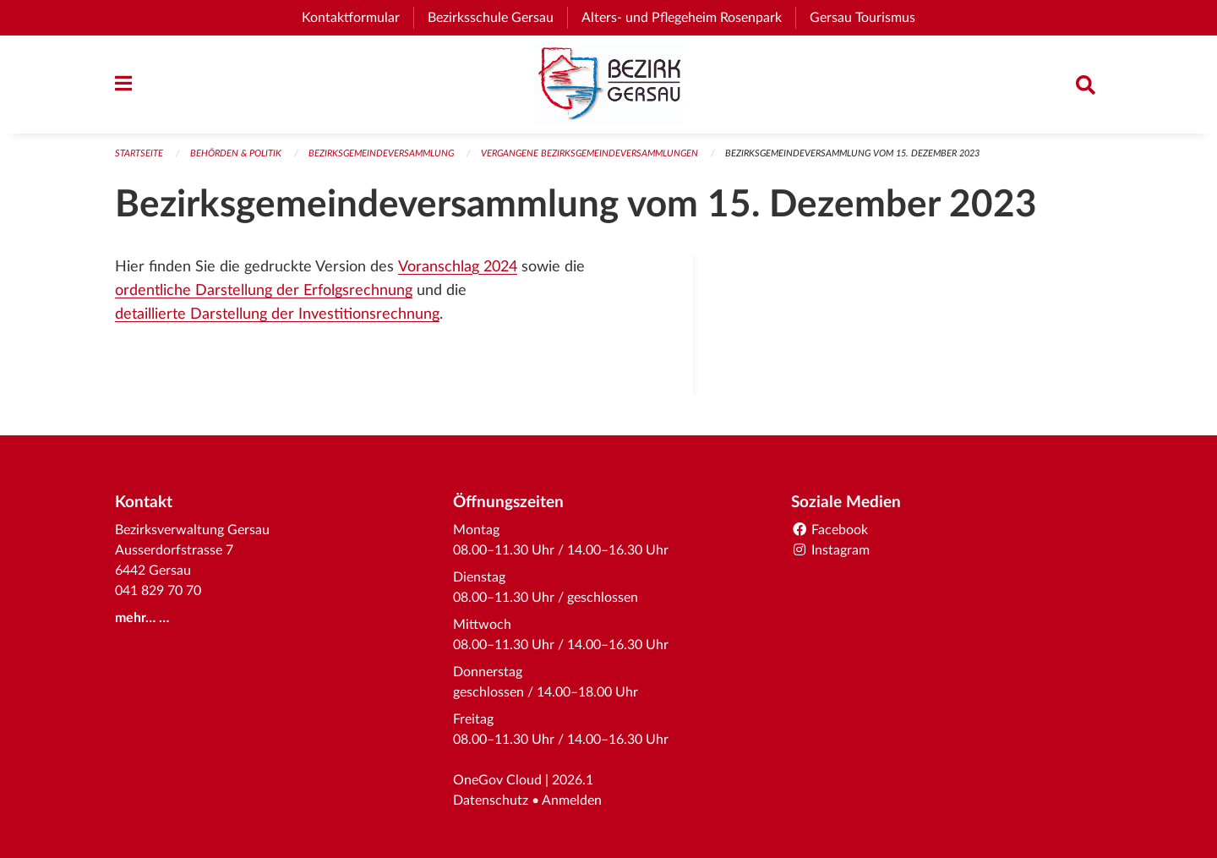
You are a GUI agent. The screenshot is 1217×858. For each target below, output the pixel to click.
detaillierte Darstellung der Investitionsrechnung (277, 314)
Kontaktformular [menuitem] (351, 18)
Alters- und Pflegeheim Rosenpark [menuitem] (688, 18)
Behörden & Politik (235, 153)
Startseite (139, 153)
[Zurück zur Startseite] (608, 84)
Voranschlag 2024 (457, 267)
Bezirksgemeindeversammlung (381, 153)
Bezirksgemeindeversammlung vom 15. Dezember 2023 (852, 153)
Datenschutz (490, 800)
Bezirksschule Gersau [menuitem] (497, 18)
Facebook (829, 530)
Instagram (830, 550)
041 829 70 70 (158, 591)
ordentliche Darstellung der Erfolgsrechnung (263, 290)
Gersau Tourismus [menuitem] (869, 18)
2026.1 (572, 780)
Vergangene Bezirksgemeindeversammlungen (589, 153)
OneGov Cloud (497, 780)
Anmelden (572, 800)
